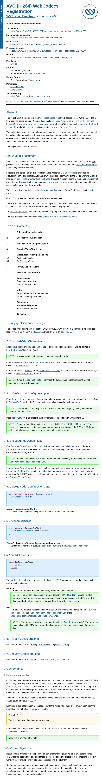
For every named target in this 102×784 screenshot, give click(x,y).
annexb (28, 370)
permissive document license (74, 101)
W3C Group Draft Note (20, 16)
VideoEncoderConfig (65, 127)
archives (45, 179)
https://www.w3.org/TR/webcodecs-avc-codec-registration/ (36, 38)
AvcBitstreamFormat (32, 543)
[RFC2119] (31, 701)
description (18, 399)
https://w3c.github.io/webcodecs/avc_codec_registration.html (37, 44)
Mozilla (26, 70)
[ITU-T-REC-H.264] (15, 350)
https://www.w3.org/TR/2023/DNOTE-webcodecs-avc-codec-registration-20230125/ (48, 31)
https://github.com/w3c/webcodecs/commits (30, 96)
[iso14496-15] (66, 332)
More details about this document (25, 24)
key (48, 446)
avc (26, 362)
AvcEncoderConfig (27, 509)
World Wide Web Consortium (30, 101)
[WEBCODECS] (61, 644)
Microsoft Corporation (35, 73)
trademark (56, 101)
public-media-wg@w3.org (28, 179)
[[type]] (11, 127)
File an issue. (16, 90)
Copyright (10, 101)
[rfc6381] (37, 332)
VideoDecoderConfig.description (37, 124)
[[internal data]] (83, 121)
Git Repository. (17, 87)
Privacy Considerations (41, 644)
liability (49, 101)
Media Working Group (50, 190)
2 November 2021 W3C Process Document (57, 217)
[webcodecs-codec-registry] (50, 118)
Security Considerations (41, 659)
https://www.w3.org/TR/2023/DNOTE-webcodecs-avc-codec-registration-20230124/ (48, 51)
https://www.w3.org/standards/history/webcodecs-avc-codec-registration (42, 57)
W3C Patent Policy (18, 212)
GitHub (13, 64)
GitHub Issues (67, 173)
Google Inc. (34, 80)
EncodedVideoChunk (62, 121)
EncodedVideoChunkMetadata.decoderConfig (34, 616)
